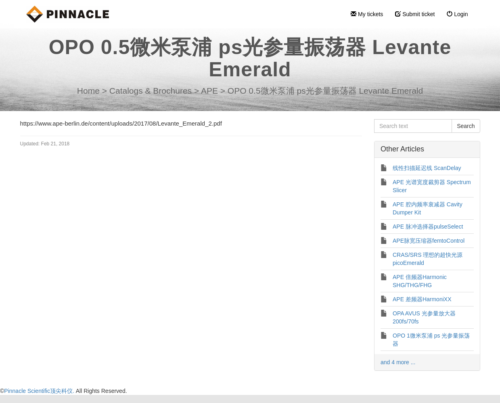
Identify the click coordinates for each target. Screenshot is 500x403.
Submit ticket (415, 14)
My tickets (367, 14)
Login (457, 14)
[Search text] (413, 126)
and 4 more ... (398, 362)
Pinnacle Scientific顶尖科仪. (39, 391)
